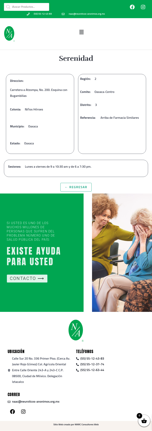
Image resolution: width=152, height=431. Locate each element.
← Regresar (76, 187)
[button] (81, 32)
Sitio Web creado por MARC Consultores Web (76, 425)
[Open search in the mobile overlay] (26, 7)
